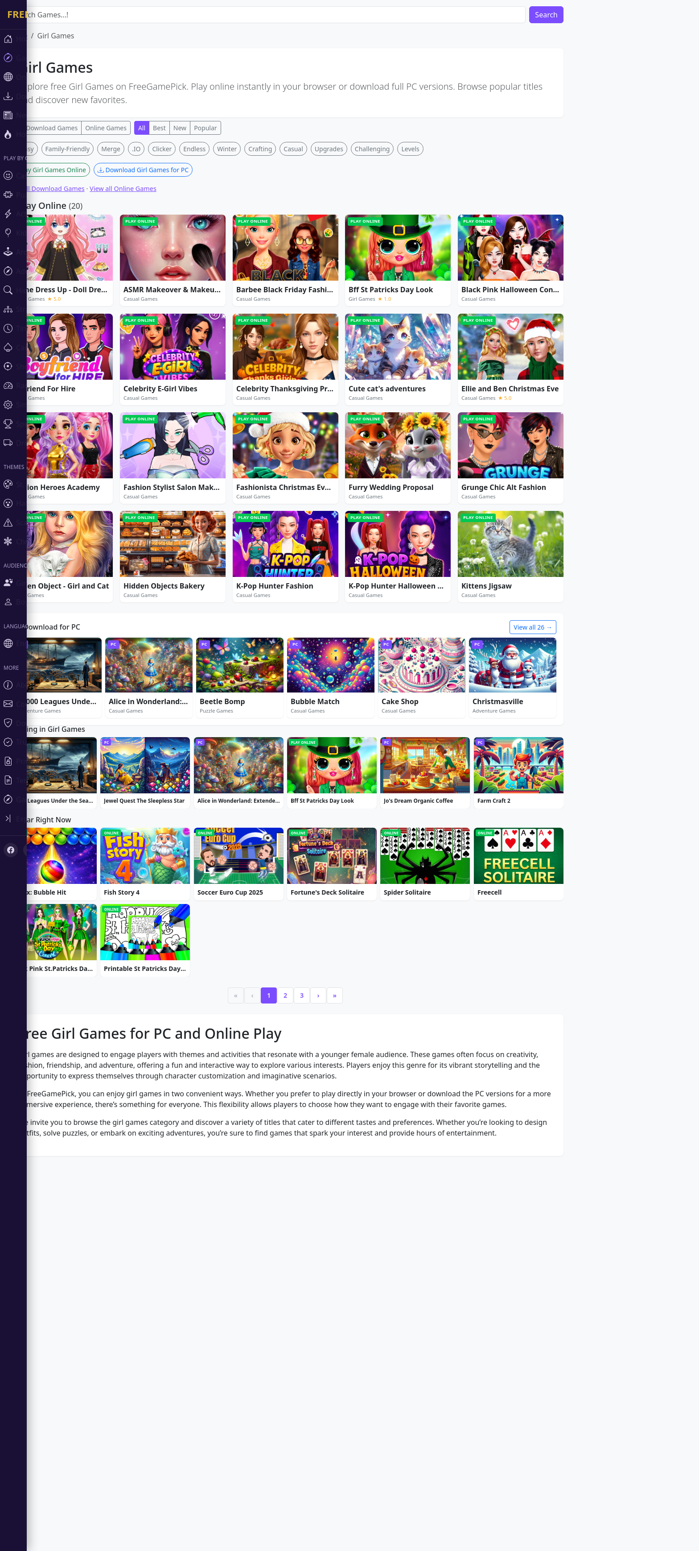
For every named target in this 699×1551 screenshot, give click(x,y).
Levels (437, 149)
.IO (163, 149)
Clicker (188, 149)
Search (573, 15)
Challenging (399, 149)
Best (186, 128)
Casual (320, 149)
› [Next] (345, 995)
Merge (137, 149)
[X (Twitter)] (30, 850)
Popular (232, 128)
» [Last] (361, 995)
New (206, 128)
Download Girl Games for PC (169, 170)
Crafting (287, 149)
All (168, 128)
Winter (253, 149)
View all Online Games (149, 188)
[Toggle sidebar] (53, 818)
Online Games (132, 128)
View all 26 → (559, 627)
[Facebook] (11, 850)
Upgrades (355, 149)
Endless (221, 149)
